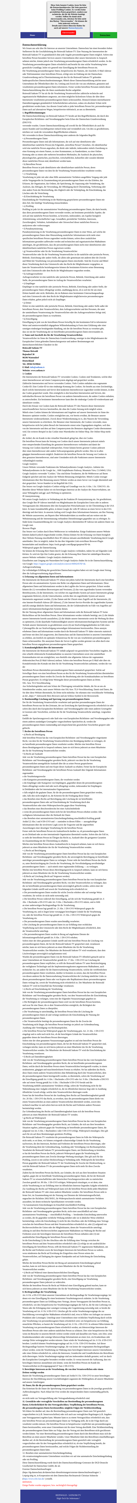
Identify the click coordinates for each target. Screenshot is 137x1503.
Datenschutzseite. (75, 28)
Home (32, 35)
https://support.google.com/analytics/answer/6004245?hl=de (59, 564)
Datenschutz (105, 35)
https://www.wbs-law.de (33, 1479)
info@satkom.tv (37, 367)
